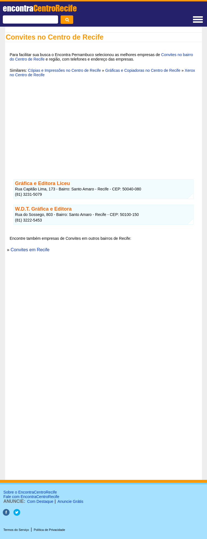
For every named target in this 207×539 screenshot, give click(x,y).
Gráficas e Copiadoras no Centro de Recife (142, 70)
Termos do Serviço (16, 529)
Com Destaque (40, 501)
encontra (40, 8)
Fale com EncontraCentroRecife (31, 496)
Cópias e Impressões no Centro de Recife (64, 70)
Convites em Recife (30, 249)
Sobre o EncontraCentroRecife (30, 492)
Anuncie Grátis (70, 501)
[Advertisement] (103, 125)
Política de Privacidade (49, 529)
